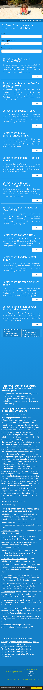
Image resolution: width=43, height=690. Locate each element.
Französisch (21, 473)
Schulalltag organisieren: (11, 514)
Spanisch (30, 473)
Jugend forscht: (7, 536)
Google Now (20, 516)
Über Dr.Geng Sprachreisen (14, 672)
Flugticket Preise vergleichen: (13, 583)
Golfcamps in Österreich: (11, 542)
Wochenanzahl (6, 48)
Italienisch (5, 476)
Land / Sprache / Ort (8, 40)
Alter (3, 33)
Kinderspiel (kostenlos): (10, 531)
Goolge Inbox (34, 516)
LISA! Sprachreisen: (9, 616)
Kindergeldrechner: (9, 600)
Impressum (13, 670)
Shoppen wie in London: (11, 564)
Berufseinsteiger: (8, 592)
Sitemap (4, 642)
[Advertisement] (21, 361)
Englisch (11, 473)
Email (3, 498)
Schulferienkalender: (9, 550)
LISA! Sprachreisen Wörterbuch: (14, 559)
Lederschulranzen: (8, 522)
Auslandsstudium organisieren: (14, 575)
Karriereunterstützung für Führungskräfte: (18, 608)
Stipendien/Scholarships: (11, 624)
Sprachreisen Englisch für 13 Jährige (23, 642)
